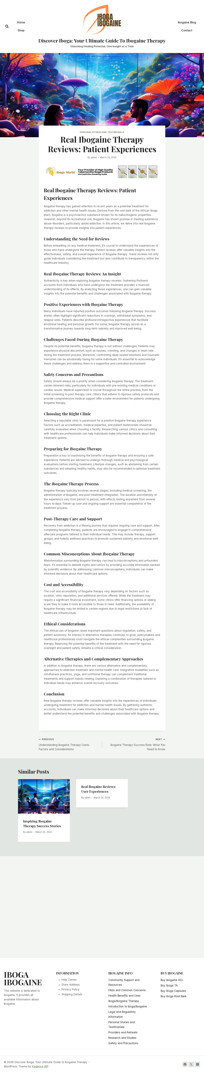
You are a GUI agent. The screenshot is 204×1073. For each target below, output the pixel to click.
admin (94, 157)
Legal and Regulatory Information (122, 1014)
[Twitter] (191, 1064)
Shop (21, 30)
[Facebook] (185, 1064)
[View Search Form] (7, 26)
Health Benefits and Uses (124, 995)
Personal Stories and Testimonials (102, 132)
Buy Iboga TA (169, 985)
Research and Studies (122, 1037)
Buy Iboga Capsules (173, 990)
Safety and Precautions (123, 1043)
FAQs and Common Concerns (127, 990)
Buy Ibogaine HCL (172, 980)
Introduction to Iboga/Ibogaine (127, 1006)
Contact (186, 30)
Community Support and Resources (123, 982)
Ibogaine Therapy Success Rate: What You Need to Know (135, 744)
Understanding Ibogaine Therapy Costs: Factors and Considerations (69, 744)
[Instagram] (197, 1064)
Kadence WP (40, 1066)
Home (21, 22)
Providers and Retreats (123, 1032)
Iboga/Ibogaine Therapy (123, 1001)
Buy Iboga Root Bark (173, 996)
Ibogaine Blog (187, 22)
